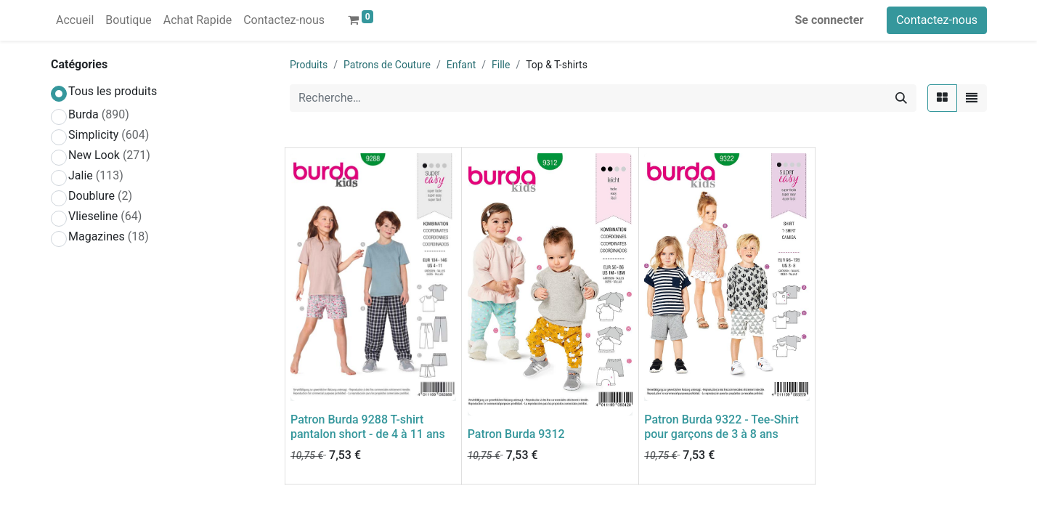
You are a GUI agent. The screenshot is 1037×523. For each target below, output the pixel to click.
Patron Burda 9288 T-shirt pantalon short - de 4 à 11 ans (367, 426)
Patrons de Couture (387, 64)
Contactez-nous (936, 20)
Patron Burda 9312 (516, 434)
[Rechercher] (901, 98)
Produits (309, 64)
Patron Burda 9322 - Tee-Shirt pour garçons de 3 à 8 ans (721, 426)
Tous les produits (112, 91)
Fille (501, 64)
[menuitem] (74, 20)
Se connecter (829, 20)
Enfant (461, 64)
